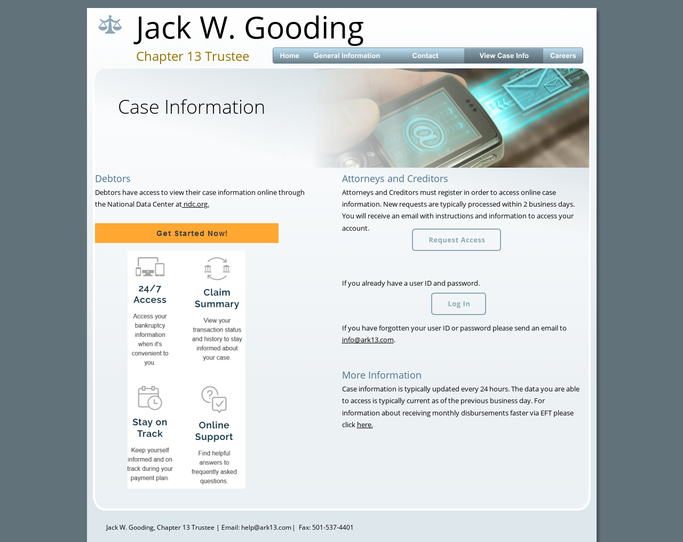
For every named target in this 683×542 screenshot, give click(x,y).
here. (365, 424)
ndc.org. (195, 204)
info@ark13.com (368, 339)
